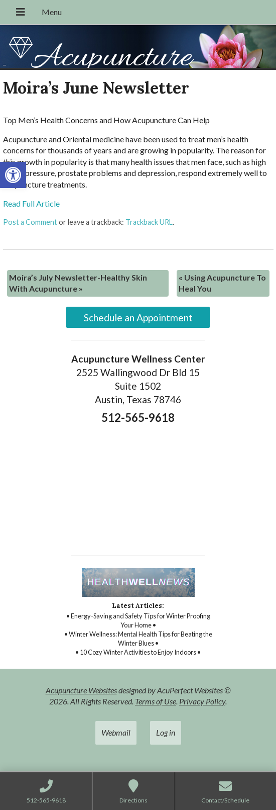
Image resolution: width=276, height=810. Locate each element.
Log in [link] (165, 732)
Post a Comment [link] (30, 222)
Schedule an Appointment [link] (138, 317)
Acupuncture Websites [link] (81, 690)
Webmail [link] (115, 732)
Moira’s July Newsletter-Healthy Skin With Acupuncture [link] (78, 283)
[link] (13, 175)
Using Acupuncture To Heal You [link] (222, 283)
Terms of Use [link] (155, 701)
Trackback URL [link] (149, 222)
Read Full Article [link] (31, 203)
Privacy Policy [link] (202, 701)
